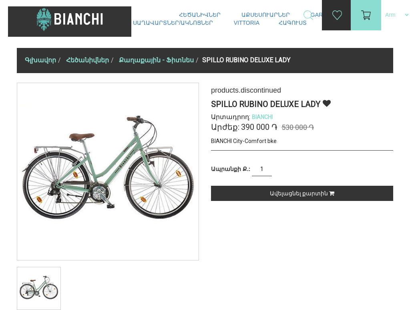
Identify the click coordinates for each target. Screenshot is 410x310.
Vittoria (246, 23)
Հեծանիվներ (200, 15)
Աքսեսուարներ (266, 15)
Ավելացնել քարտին (302, 193)
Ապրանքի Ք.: (230, 169)
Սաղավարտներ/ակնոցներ (174, 23)
